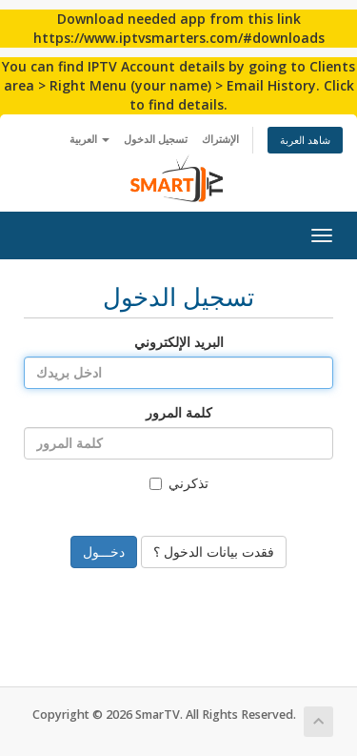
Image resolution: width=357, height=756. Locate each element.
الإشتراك (220, 139)
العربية (89, 139)
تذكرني (178, 483)
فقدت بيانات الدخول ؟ (213, 551)
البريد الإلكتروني (179, 342)
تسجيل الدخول (156, 139)
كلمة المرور (179, 412)
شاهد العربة (305, 140)
